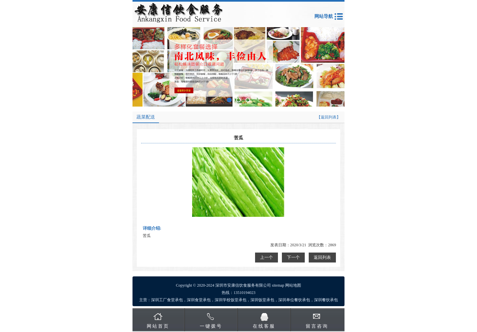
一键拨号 (211, 326)
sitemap (278, 285)
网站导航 (323, 16)
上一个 (266, 257)
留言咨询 (317, 326)
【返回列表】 (329, 117)
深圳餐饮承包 (326, 300)
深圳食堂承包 (199, 300)
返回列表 (322, 257)
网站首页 (158, 326)
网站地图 (293, 285)
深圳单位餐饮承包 (294, 300)
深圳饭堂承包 (262, 300)
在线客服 (264, 326)
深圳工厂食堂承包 (167, 300)
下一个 (293, 257)
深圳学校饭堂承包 (230, 300)
